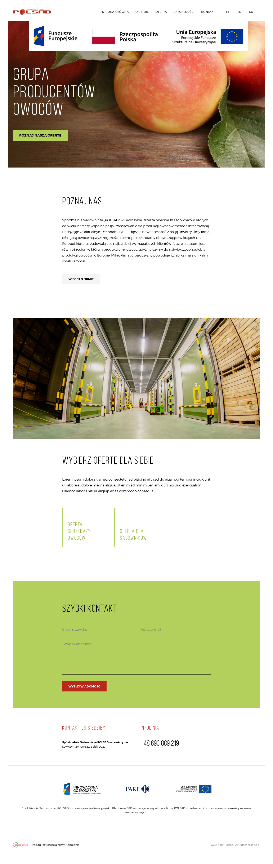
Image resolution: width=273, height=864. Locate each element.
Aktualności (184, 11)
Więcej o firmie (81, 279)
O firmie (142, 11)
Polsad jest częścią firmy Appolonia (56, 844)
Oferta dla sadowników (133, 535)
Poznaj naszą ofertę (40, 135)
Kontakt (208, 11)
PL (227, 11)
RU (250, 11)
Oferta (161, 11)
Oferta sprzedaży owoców (79, 531)
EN (238, 11)
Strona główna (115, 11)
